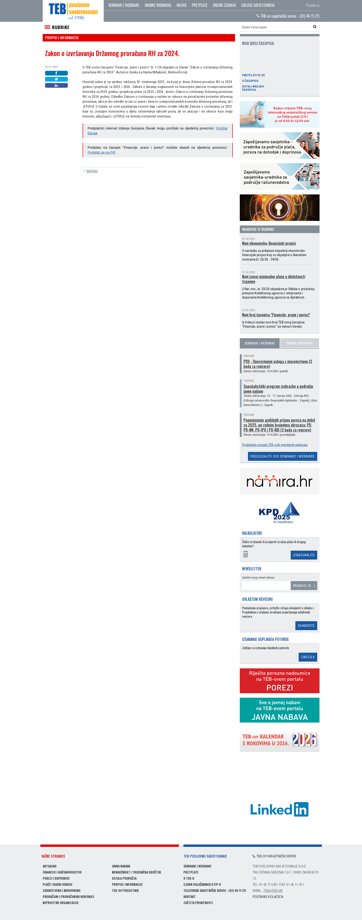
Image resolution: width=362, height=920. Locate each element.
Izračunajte (304, 555)
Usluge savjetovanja (257, 5)
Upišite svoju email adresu (258, 577)
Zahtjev (308, 657)
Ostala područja (124, 878)
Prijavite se (313, 5)
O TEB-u (188, 878)
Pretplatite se (253, 75)
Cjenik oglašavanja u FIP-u (202, 884)
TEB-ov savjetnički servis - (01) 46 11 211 (288, 16)
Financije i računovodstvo (62, 872)
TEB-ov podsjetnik (125, 890)
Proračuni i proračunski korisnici (68, 896)
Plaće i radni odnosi (57, 884)
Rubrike (60, 27)
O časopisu (250, 81)
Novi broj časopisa (258, 43)
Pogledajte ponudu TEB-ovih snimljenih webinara (275, 445)
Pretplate (199, 5)
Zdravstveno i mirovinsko (61, 890)
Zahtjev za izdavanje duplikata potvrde (265, 648)
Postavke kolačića (268, 897)
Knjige (182, 5)
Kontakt (189, 896)
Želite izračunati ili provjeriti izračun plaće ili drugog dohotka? (274, 544)
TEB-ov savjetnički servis (274, 856)
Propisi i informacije (127, 884)
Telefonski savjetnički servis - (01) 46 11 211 (214, 890)
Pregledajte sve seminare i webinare (282, 456)
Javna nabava (121, 865)
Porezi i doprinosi (56, 878)
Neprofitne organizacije (61, 902)
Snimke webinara (158, 5)
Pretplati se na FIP (102, 152)
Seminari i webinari (123, 5)
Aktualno (50, 865)
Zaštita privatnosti (198, 902)
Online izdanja (224, 5)
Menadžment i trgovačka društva (136, 872)
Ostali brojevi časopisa (253, 88)
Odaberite (306, 626)
